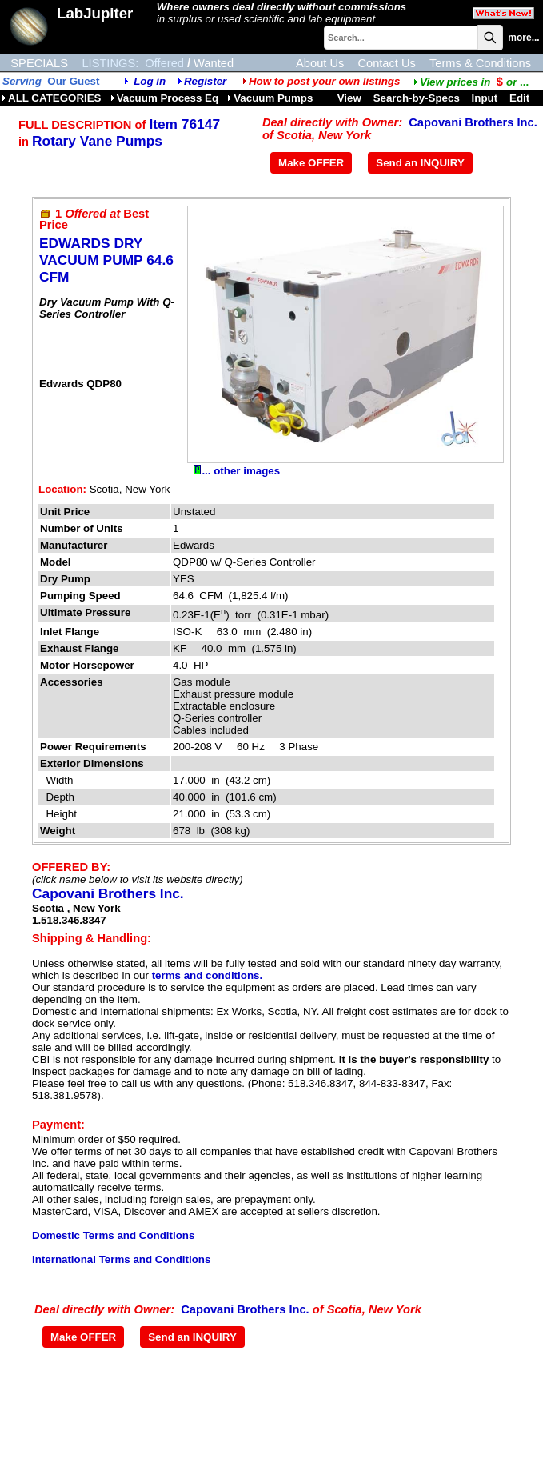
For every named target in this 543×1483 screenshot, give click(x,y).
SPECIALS (39, 63)
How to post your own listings (321, 81)
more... (523, 37)
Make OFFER (311, 163)
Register (205, 81)
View (349, 98)
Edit (521, 98)
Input (485, 98)
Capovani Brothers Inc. (473, 122)
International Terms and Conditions (121, 1259)
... (471, 82)
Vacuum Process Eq (164, 98)
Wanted (214, 63)
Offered (164, 63)
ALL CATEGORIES (52, 98)
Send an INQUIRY (420, 163)
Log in (150, 81)
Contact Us (386, 63)
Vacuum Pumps (270, 98)
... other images (237, 471)
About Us (320, 63)
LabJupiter (95, 13)
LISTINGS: (110, 63)
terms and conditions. (207, 975)
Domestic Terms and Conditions (113, 1235)
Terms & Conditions (480, 63)
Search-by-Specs (416, 98)
